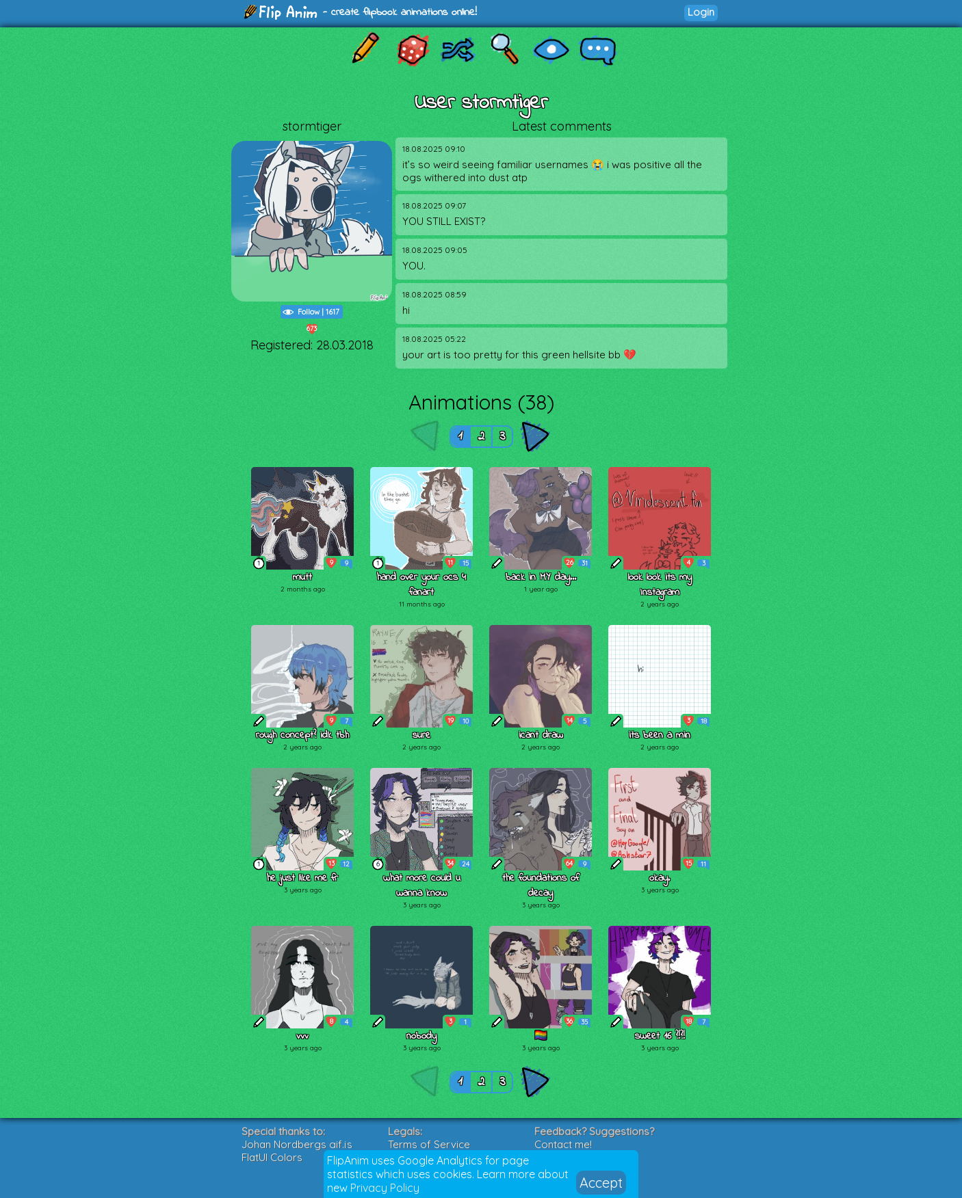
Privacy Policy (384, 1188)
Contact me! (563, 1144)
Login (701, 11)
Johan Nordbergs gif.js (297, 1144)
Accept (601, 1182)
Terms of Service (429, 1144)
